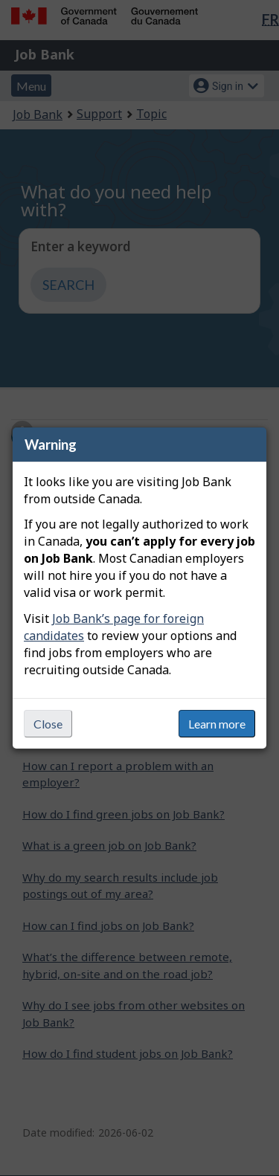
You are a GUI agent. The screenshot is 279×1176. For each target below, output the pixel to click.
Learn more (217, 724)
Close (47, 724)
